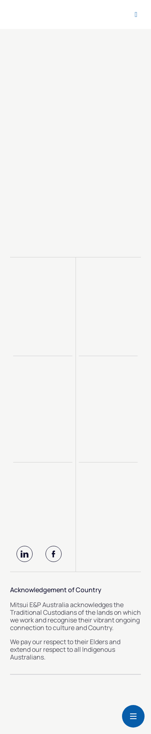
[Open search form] (136, 14)
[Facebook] (54, 554)
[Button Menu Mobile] (133, 716)
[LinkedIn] (25, 554)
